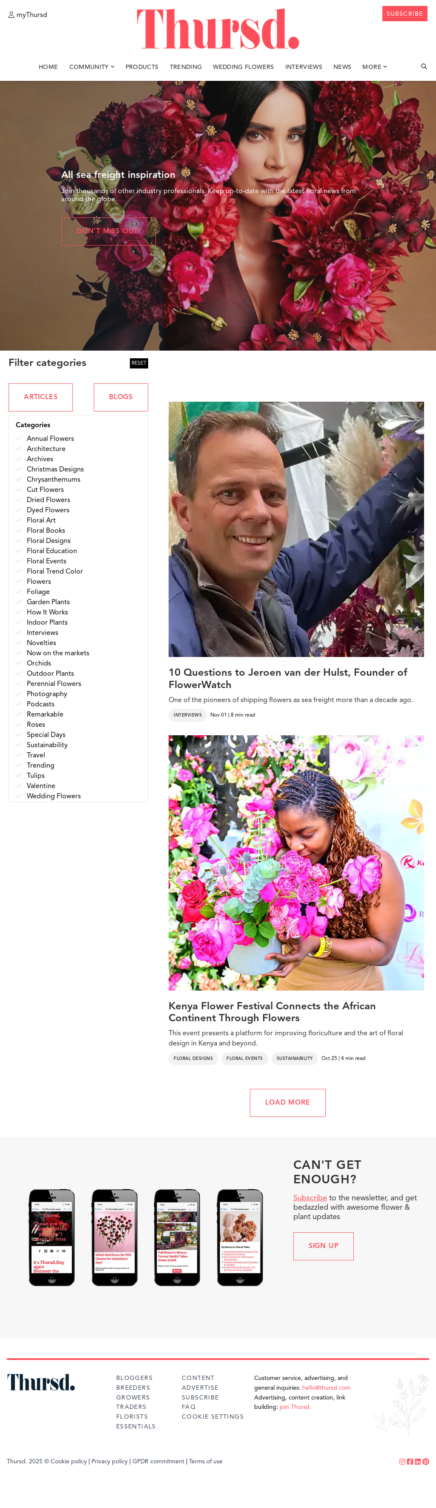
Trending (186, 67)
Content (198, 1378)
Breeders (133, 1388)
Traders (131, 1407)
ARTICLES (40, 397)
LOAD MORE (287, 1103)
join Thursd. (295, 1407)
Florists (132, 1417)
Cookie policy (69, 1462)
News (342, 67)
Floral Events (245, 1059)
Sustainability (295, 1059)
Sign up (324, 1246)
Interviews (304, 67)
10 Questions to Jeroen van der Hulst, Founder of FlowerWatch (288, 679)
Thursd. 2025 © (28, 1462)
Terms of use (206, 1462)
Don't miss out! (109, 231)
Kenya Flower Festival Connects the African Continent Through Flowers (272, 1013)
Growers (133, 1398)
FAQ (189, 1407)
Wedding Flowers (243, 67)
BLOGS (121, 397)
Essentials (136, 1427)
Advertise (200, 1388)
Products (142, 67)
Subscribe (310, 1198)
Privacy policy (110, 1462)
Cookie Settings (213, 1417)
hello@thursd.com (326, 1388)
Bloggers (134, 1378)
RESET (139, 363)
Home (48, 67)
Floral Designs (193, 1059)
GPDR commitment (158, 1462)
